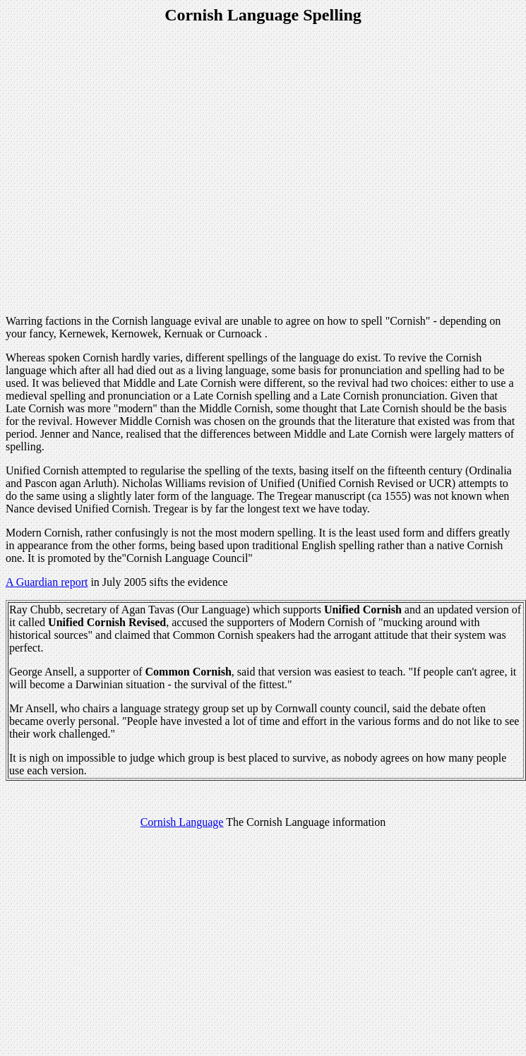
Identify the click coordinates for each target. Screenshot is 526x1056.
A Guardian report (47, 582)
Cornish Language (182, 822)
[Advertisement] (132, 171)
